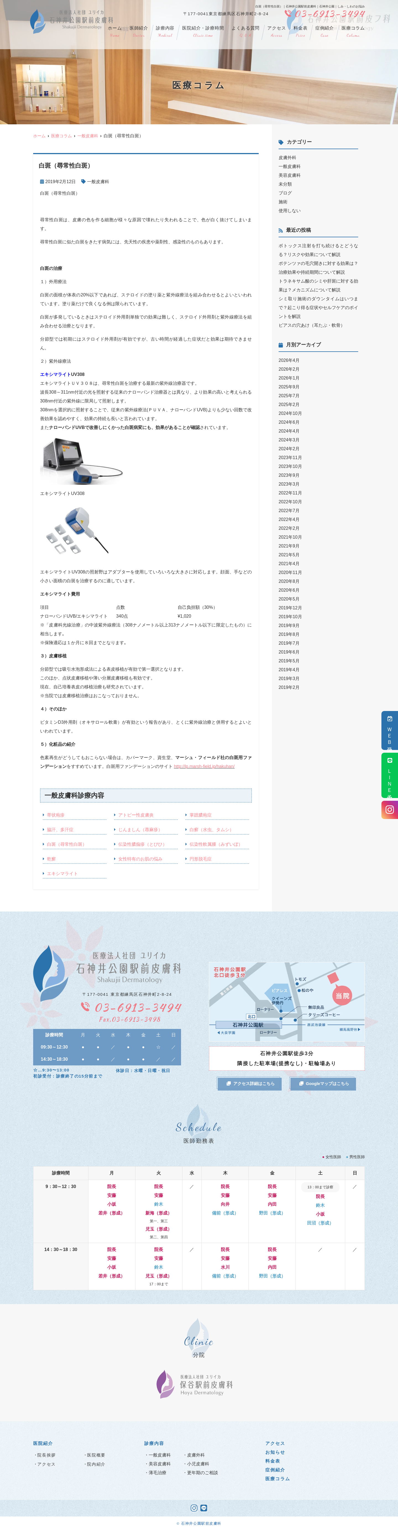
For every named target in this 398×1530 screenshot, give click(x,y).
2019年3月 (289, 678)
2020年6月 (289, 590)
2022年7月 (289, 510)
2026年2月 (289, 369)
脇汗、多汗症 (60, 829)
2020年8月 (289, 581)
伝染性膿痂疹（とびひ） (142, 844)
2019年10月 (290, 616)
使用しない (290, 210)
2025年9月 (289, 387)
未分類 (285, 184)
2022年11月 (290, 493)
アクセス (276, 32)
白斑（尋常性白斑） (67, 844)
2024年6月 (289, 422)
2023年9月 (289, 475)
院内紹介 (96, 1463)
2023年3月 (289, 484)
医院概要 (96, 1454)
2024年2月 (289, 448)
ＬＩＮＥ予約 (390, 775)
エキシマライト (62, 873)
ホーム (115, 32)
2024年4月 (289, 431)
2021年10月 (290, 537)
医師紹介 (139, 32)
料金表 (300, 32)
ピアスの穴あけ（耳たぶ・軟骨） (312, 325)
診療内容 (165, 32)
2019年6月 (289, 652)
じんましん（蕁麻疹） (140, 829)
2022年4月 (289, 519)
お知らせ (275, 1452)
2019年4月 (289, 669)
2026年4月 (289, 360)
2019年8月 (289, 634)
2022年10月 (290, 501)
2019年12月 (290, 607)
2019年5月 (289, 661)
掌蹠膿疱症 (201, 815)
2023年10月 (290, 466)
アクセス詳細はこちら (251, 1083)
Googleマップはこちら (324, 1083)
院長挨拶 (46, 1454)
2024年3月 (289, 440)
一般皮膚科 (98, 181)
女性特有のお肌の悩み (140, 859)
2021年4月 (289, 563)
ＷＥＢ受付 (390, 730)
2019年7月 (289, 643)
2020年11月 (290, 572)
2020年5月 (289, 599)
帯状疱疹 (56, 815)
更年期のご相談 (202, 1472)
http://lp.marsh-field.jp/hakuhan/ (204, 766)
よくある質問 (246, 32)
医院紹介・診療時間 (203, 32)
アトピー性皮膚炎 (136, 815)
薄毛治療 (157, 1472)
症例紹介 (324, 32)
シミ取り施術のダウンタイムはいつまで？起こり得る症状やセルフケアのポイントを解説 (318, 307)
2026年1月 (289, 378)
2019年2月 (289, 687)
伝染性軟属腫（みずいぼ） (216, 844)
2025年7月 (289, 395)
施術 (283, 201)
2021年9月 (289, 546)
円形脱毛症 (201, 859)
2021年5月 (289, 554)
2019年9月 (289, 625)
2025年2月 (289, 404)
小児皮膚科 (198, 1463)
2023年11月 (290, 457)
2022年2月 (289, 528)
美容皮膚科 (290, 175)
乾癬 (51, 859)
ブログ (285, 193)
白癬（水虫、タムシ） (212, 829)
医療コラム (353, 32)
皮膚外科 (287, 157)
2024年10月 (290, 413)
